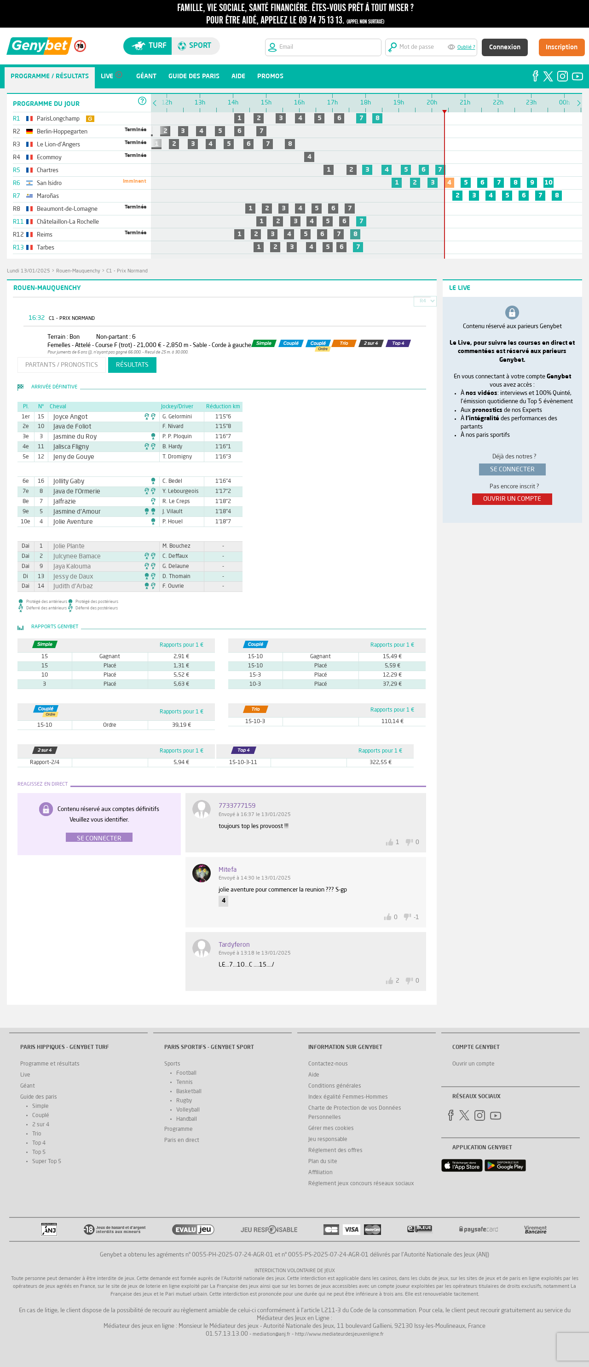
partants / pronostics (61, 365)
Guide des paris (38, 1097)
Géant (27, 1086)
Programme (178, 1129)
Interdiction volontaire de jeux (294, 1271)
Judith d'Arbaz (69, 586)
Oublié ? (466, 47)
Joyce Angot (67, 417)
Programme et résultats (50, 1064)
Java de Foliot (68, 426)
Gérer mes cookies (331, 1128)
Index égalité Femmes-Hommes (348, 1097)
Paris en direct (181, 1140)
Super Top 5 (46, 1161)
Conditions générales (334, 1086)
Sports (172, 1064)
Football (186, 1073)
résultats (132, 365)
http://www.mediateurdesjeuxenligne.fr (339, 1334)
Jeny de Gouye (70, 457)
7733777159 (237, 806)
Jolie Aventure (69, 522)
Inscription (561, 47)
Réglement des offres (335, 1150)
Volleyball (188, 1110)
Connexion (504, 47)
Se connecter (99, 838)
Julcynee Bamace (72, 556)
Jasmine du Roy (70, 437)
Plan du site (322, 1161)
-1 (416, 918)
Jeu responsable (327, 1139)
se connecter (512, 469)
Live (25, 1075)
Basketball (189, 1092)
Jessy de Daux (69, 576)
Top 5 (39, 1152)
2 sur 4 (40, 1125)
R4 (423, 301)
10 (548, 183)
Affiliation (320, 1173)
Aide (313, 1075)
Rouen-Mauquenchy (78, 271)
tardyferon (234, 945)
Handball (186, 1119)
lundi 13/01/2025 (28, 271)
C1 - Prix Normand (127, 271)
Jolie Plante (66, 546)
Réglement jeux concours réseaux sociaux (361, 1184)
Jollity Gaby (65, 481)
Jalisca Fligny (67, 447)
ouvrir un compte (512, 499)
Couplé (40, 1115)
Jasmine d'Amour (72, 512)
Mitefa (228, 870)
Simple (40, 1106)
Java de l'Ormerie (72, 491)
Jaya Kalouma (68, 566)
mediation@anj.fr (271, 1334)
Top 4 (39, 1143)
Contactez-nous (328, 1064)
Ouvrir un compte (473, 1064)
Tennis (184, 1082)
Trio (36, 1134)
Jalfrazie (62, 501)
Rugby (184, 1101)
